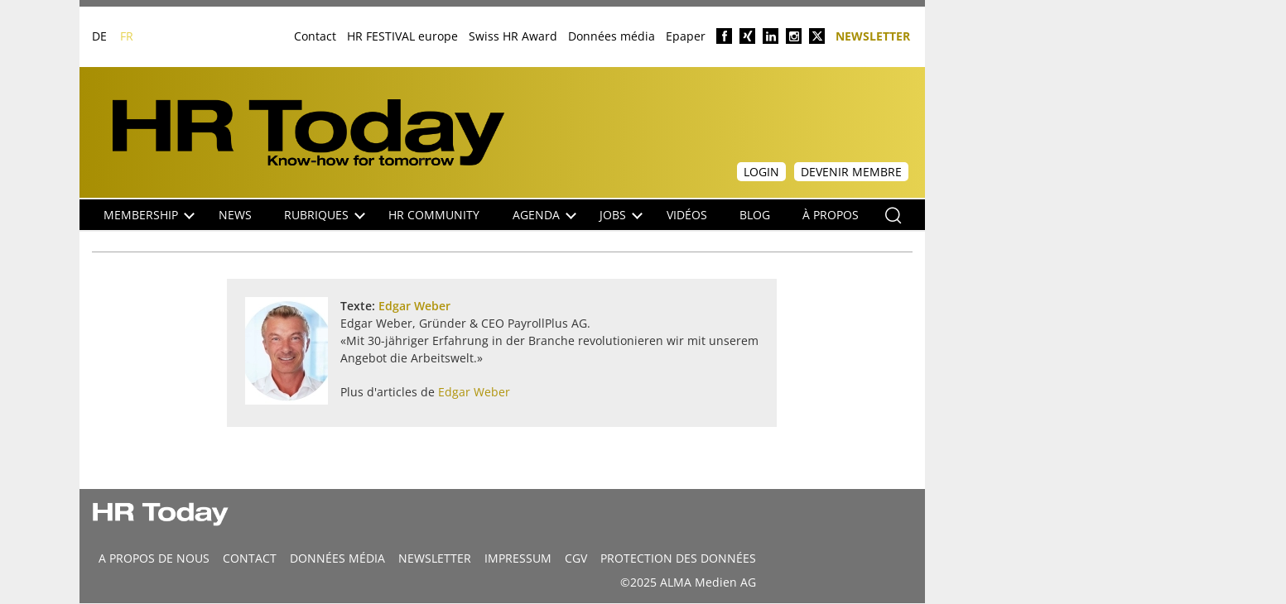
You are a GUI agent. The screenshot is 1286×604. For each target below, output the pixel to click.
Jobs (621, 215)
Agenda (544, 215)
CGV (576, 558)
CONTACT (250, 558)
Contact (315, 36)
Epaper (686, 36)
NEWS (235, 215)
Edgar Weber (414, 306)
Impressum (517, 558)
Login (761, 172)
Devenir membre (851, 172)
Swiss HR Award (513, 36)
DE (99, 36)
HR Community (433, 215)
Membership (149, 215)
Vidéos (687, 215)
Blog (754, 215)
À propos (830, 215)
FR (126, 36)
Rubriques (324, 215)
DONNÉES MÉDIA (337, 558)
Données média (611, 36)
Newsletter (873, 35)
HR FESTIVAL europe (402, 36)
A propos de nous (154, 558)
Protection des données (678, 558)
